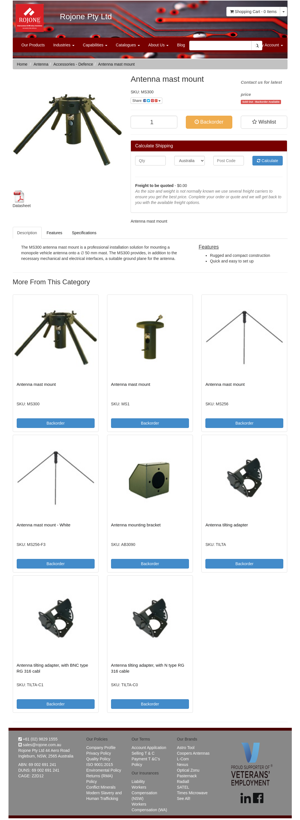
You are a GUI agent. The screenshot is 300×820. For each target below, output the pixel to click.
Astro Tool (185, 747)
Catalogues (128, 45)
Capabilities (95, 45)
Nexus (182, 764)
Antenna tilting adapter (226, 524)
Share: (146, 101)
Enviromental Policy (103, 770)
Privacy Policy (98, 753)
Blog (181, 45)
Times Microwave (192, 793)
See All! (183, 798)
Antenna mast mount (116, 64)
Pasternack (187, 776)
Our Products (33, 45)
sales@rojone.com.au (39, 744)
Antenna (41, 64)
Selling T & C (142, 753)
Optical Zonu (188, 770)
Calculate (267, 160)
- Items (253, 11)
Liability (138, 781)
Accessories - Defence (73, 64)
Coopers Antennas (193, 753)
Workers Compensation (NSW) (144, 793)
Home (22, 64)
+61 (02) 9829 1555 (38, 739)
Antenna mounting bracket (136, 524)
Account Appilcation (148, 747)
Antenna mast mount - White (44, 524)
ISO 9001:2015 (99, 764)
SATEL (183, 787)
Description (27, 233)
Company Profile (101, 747)
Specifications (84, 233)
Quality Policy (98, 759)
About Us (158, 45)
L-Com (183, 759)
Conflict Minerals (101, 787)
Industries (64, 45)
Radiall (183, 781)
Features (54, 233)
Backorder (209, 122)
